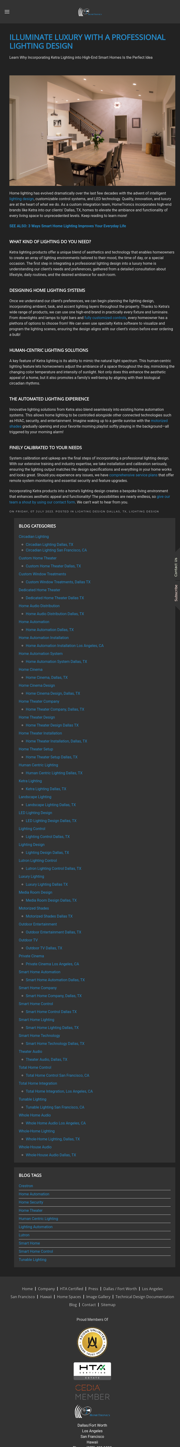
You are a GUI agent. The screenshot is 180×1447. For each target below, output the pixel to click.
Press (93, 1288)
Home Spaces (69, 1296)
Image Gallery (98, 1296)
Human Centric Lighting (38, 1218)
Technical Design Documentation (145, 1296)
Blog (73, 1304)
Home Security (31, 1202)
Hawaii (46, 1296)
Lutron (24, 1235)
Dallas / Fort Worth (120, 1288)
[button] (7, 11)
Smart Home (29, 1243)
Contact (89, 1304)
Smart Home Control (36, 1251)
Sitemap (108, 1304)
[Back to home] (90, 11)
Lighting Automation (35, 1227)
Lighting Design (144, 511)
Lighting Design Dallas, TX (101, 511)
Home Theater (30, 1210)
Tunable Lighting (32, 1259)
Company (46, 1288)
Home (27, 1288)
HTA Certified (71, 1288)
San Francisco (23, 1296)
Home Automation (34, 1194)
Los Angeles (152, 1288)
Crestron (26, 1186)
